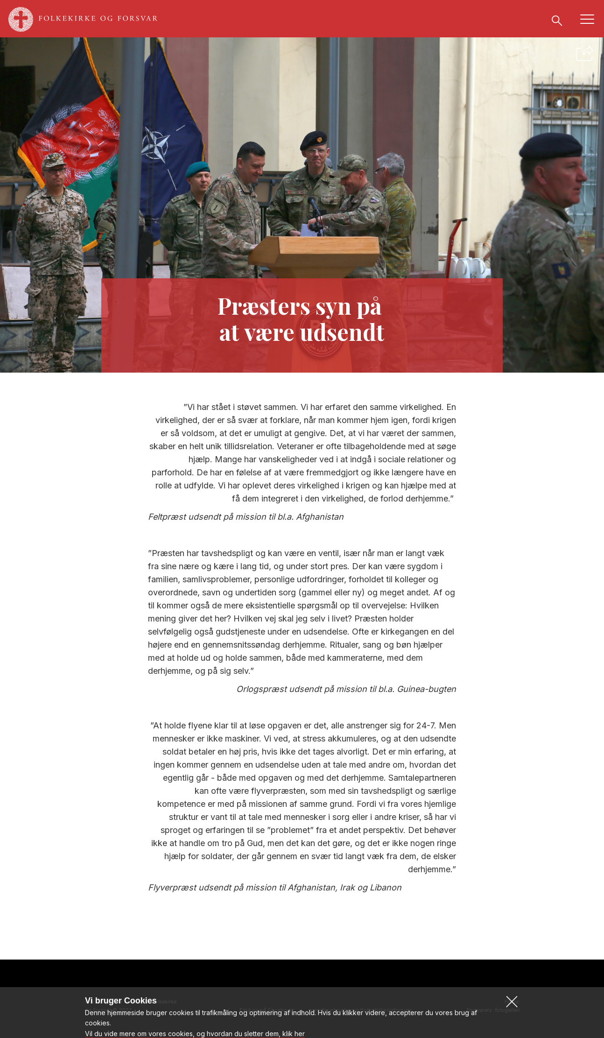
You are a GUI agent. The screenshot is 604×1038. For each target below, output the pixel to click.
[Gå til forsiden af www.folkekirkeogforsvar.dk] (87, 20)
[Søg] (557, 20)
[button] (511, 1020)
